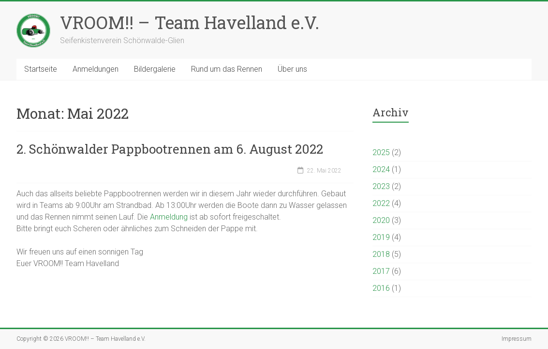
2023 (381, 186)
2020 (381, 220)
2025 (381, 152)
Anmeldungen (95, 69)
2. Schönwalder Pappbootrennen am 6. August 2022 (169, 149)
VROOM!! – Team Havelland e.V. (189, 22)
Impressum (517, 338)
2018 (381, 254)
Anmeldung (170, 217)
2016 (381, 288)
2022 (381, 203)
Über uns (292, 69)
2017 (381, 271)
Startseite (40, 69)
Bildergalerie (155, 69)
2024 (381, 169)
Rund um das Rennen (226, 69)
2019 (381, 237)
